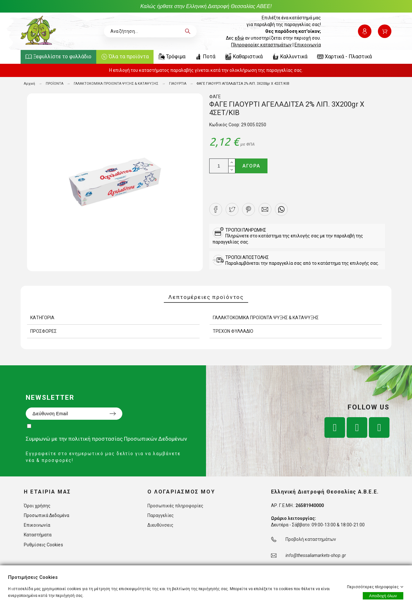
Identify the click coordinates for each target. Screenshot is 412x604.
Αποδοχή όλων (383, 595)
